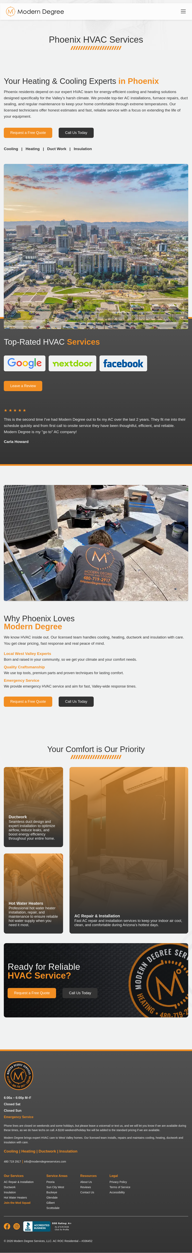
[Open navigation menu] (183, 11)
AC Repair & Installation (19, 1182)
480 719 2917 (12, 1161)
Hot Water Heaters (15, 1197)
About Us (86, 1182)
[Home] (35, 11)
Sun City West (55, 1187)
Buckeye (51, 1192)
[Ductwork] (33, 807)
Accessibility (117, 1192)
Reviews (85, 1187)
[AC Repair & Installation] (128, 850)
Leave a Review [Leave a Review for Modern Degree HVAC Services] (23, 386)
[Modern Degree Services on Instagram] (16, 1228)
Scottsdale (52, 1208)
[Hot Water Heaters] (33, 893)
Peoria (50, 1182)
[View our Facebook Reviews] (123, 363)
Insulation (10, 1192)
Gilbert (50, 1202)
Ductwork (9, 1187)
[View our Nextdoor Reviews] (73, 363)
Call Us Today (76, 133)
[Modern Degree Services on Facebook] (7, 1228)
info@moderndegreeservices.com (45, 1161)
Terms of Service (120, 1187)
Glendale (52, 1197)
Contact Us (87, 1192)
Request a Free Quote (28, 133)
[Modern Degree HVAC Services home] (19, 1076)
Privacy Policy (118, 1182)
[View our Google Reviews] (24, 363)
